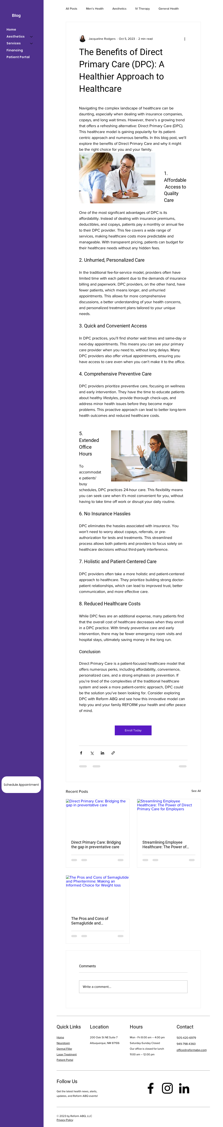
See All (196, 791)
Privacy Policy (65, 1120)
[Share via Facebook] (81, 753)
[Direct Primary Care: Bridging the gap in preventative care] (97, 817)
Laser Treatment (67, 1054)
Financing (15, 50)
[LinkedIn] (184, 1088)
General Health (169, 8)
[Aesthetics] (31, 36)
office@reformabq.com (192, 1050)
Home (11, 29)
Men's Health (95, 8)
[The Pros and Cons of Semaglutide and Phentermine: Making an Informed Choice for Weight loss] (97, 893)
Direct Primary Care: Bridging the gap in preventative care (96, 844)
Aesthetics (119, 8)
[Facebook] (150, 1088)
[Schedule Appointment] (21, 784)
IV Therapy (142, 8)
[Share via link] (113, 753)
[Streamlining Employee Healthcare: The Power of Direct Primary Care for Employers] (169, 817)
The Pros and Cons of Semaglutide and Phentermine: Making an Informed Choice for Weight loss (95, 920)
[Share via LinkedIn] (102, 753)
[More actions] (185, 38)
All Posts (71, 8)
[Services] (31, 43)
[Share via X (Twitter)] (92, 753)
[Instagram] (167, 1088)
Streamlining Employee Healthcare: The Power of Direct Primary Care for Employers (164, 844)
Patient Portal (18, 57)
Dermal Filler (64, 1048)
